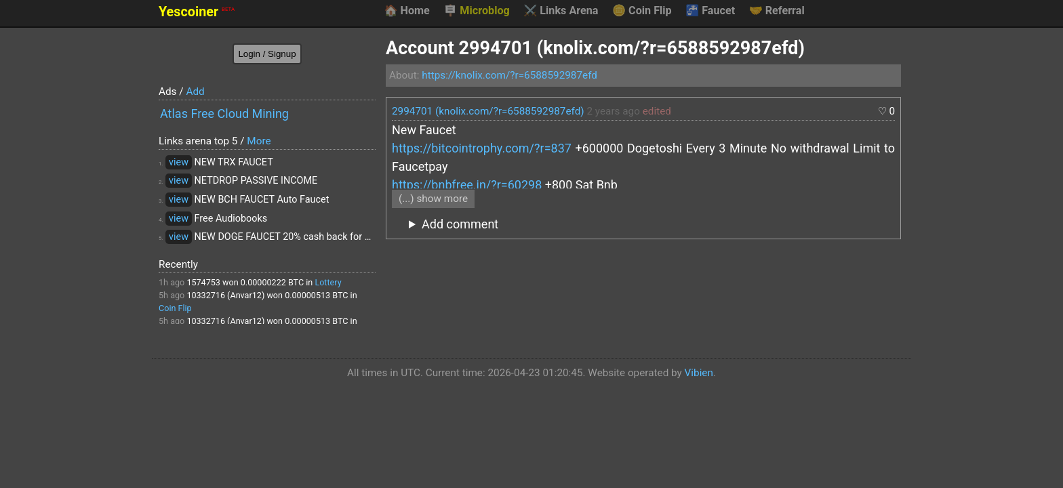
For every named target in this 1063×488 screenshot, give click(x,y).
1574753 (203, 282)
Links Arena (560, 11)
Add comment (460, 224)
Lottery (328, 282)
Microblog (476, 11)
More (258, 141)
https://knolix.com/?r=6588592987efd (509, 75)
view (178, 162)
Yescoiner (197, 12)
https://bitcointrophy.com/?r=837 (481, 148)
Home (406, 11)
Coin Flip (642, 11)
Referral (777, 11)
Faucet (710, 11)
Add (195, 91)
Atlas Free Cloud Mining (224, 113)
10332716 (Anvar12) (225, 295)
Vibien (699, 373)
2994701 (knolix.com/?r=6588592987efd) (488, 111)
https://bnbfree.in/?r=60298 (467, 185)
